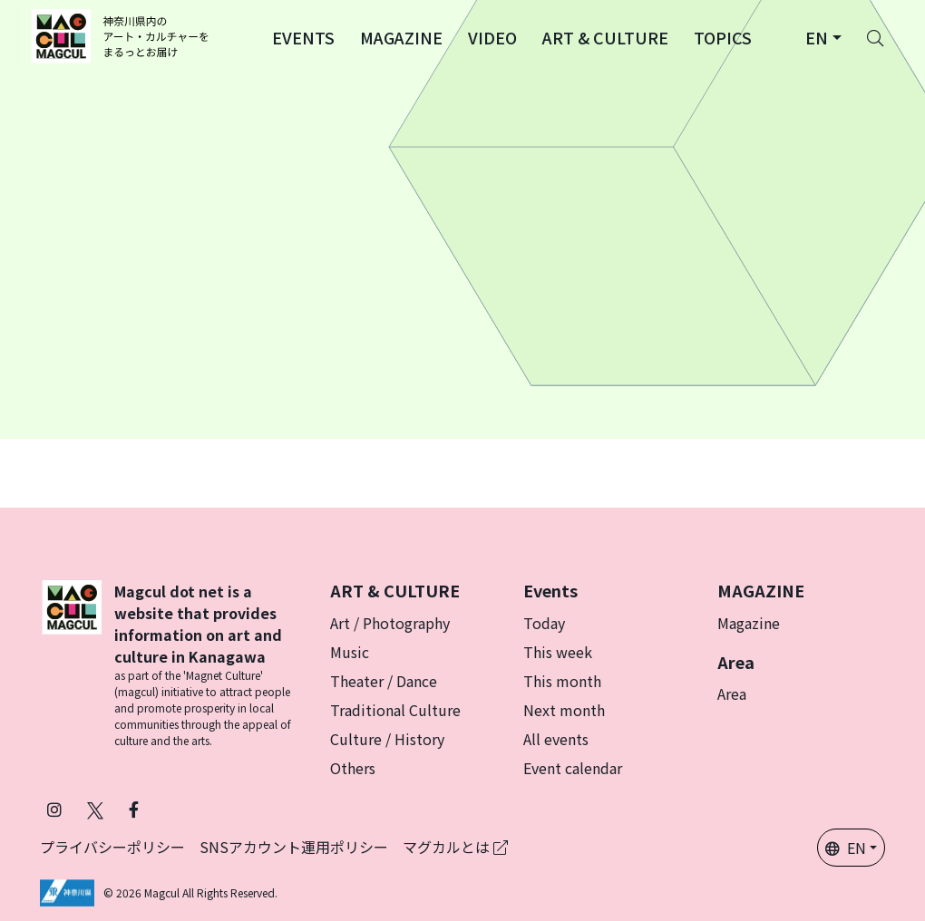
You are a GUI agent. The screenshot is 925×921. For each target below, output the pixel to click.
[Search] (875, 36)
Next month (564, 710)
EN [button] (845, 847)
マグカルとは (455, 847)
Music (349, 652)
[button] (303, 36)
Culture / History (387, 739)
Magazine (748, 623)
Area (731, 693)
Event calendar (572, 768)
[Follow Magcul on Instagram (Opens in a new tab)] (54, 809)
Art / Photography (390, 623)
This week (557, 652)
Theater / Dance (383, 681)
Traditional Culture (395, 710)
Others (352, 768)
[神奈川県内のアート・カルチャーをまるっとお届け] (123, 36)
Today (544, 623)
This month (562, 681)
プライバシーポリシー (112, 847)
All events (556, 739)
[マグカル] (71, 664)
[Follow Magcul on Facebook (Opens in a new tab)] (134, 809)
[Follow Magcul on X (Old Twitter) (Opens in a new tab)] (95, 809)
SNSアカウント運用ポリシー (294, 847)
